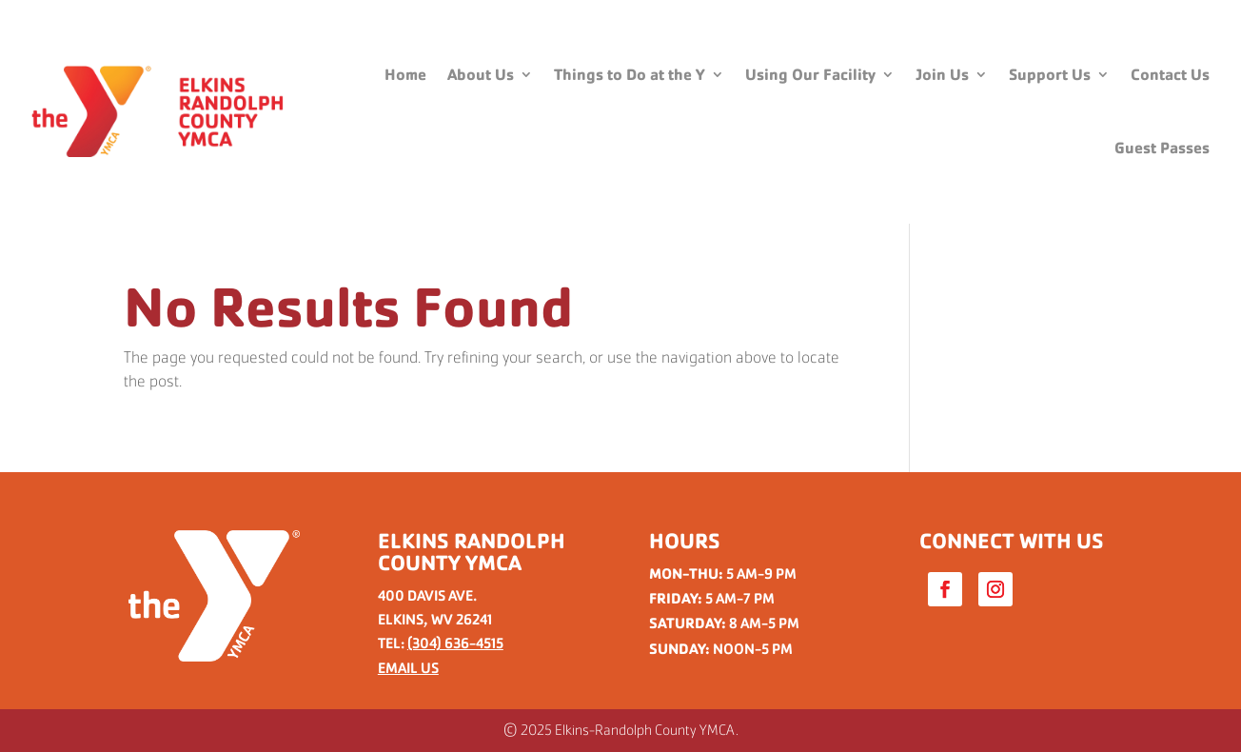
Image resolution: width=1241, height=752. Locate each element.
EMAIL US (408, 668)
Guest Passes (1162, 148)
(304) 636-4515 (455, 643)
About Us (480, 75)
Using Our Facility (810, 75)
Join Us (942, 75)
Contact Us (1170, 75)
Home (405, 75)
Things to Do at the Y (629, 75)
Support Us (1050, 75)
